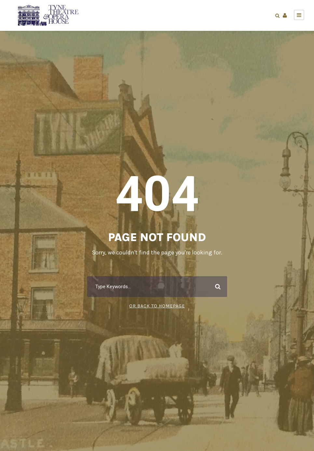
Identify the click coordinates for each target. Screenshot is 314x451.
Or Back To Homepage (157, 305)
